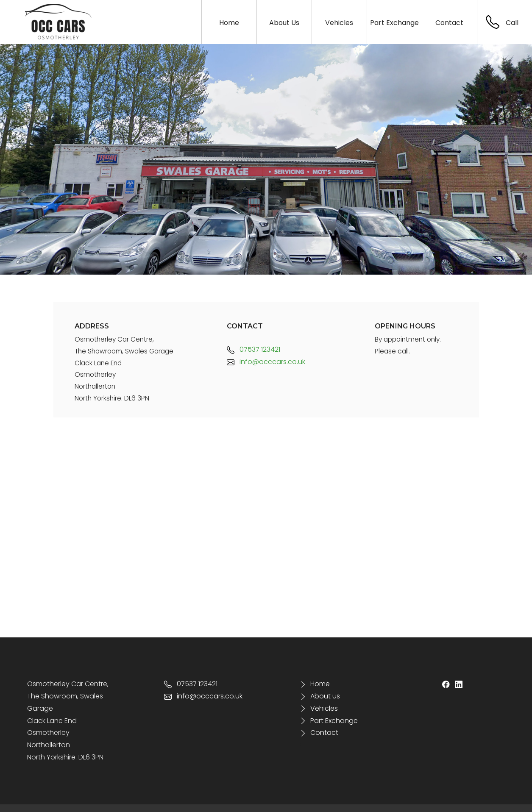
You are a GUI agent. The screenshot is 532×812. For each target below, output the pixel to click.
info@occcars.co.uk (266, 362)
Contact (324, 732)
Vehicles (324, 708)
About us (325, 696)
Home (320, 684)
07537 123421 (253, 349)
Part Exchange (328, 721)
